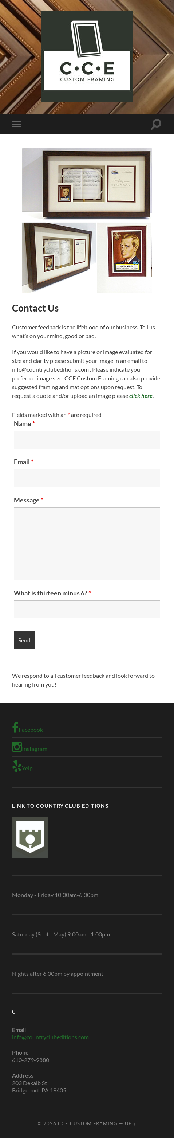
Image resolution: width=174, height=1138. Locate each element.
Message (28, 500)
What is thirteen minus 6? (52, 593)
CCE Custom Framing (88, 1123)
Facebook (27, 728)
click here (141, 395)
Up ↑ (130, 1123)
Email (23, 461)
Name (24, 423)
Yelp (22, 766)
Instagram (29, 747)
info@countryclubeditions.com (50, 1036)
